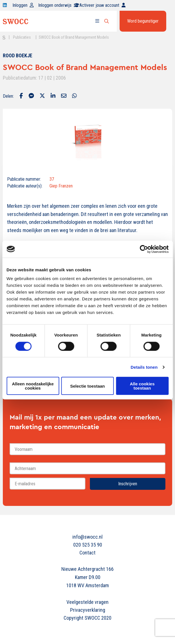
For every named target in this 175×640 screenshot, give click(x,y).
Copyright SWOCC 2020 (87, 618)
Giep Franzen (61, 186)
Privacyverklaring (87, 610)
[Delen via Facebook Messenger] (31, 96)
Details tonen (144, 366)
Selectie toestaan (87, 385)
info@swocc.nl (87, 537)
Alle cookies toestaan (142, 385)
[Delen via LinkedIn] (53, 96)
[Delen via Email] (63, 96)
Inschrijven (127, 483)
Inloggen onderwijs (58, 5)
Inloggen (23, 5)
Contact (87, 553)
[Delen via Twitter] (42, 96)
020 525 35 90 (87, 545)
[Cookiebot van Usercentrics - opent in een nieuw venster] (143, 249)
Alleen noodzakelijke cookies (33, 385)
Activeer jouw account (102, 5)
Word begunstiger (143, 21)
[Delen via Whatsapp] (74, 96)
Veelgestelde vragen (87, 602)
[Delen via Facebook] (21, 96)
